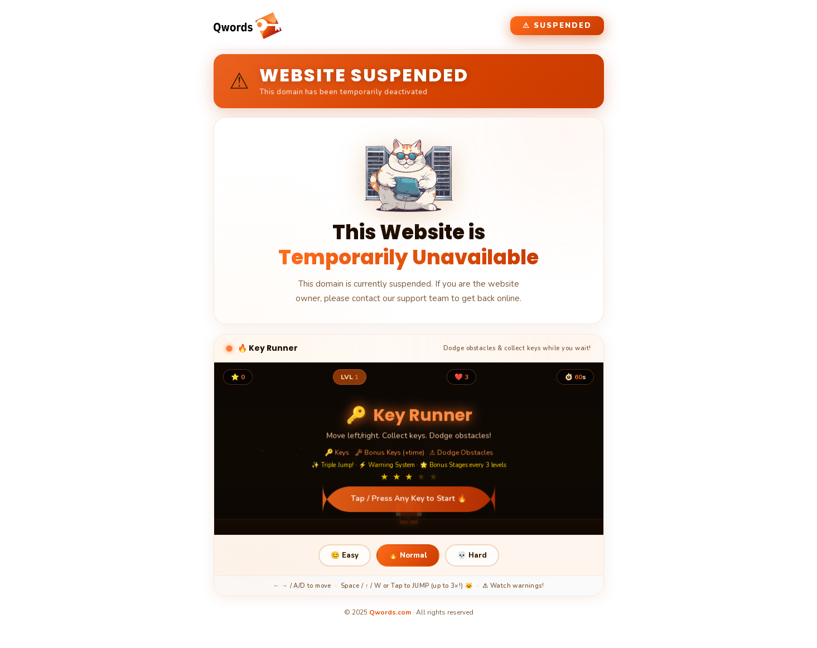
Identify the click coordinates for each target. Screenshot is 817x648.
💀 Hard (472, 555)
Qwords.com (390, 612)
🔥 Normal (408, 555)
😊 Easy (345, 555)
